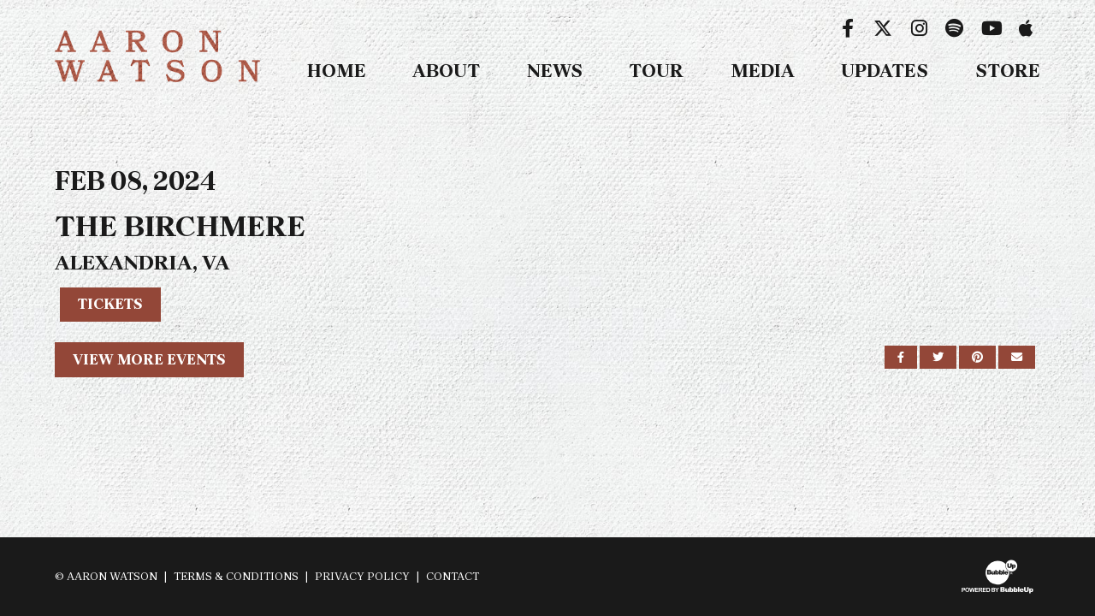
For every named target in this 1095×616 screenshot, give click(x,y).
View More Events (149, 359)
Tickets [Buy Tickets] (110, 303)
